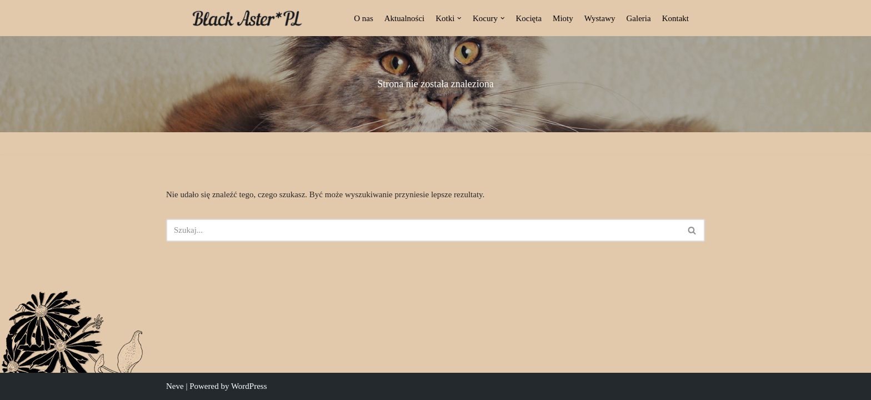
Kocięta (528, 18)
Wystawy (599, 18)
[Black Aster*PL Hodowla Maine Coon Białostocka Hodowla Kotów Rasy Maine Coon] (247, 18)
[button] (459, 18)
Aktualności (404, 18)
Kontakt (675, 18)
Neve (175, 386)
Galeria (639, 18)
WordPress (249, 386)
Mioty (563, 18)
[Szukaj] (423, 230)
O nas (363, 18)
